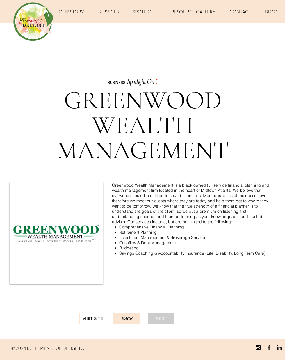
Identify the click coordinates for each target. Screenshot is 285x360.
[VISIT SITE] (92, 318)
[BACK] (126, 318)
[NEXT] (161, 318)
